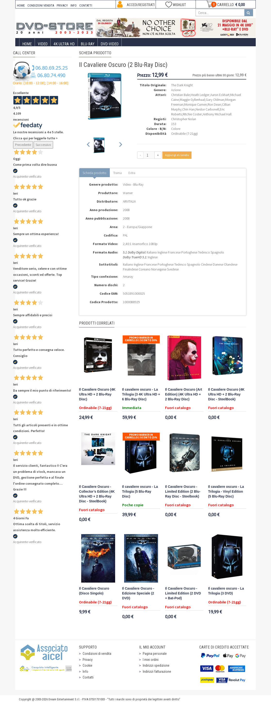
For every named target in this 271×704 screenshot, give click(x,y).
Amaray (128, 276)
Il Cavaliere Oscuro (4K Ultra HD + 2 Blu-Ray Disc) (97, 394)
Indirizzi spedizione (156, 665)
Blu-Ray (88, 44)
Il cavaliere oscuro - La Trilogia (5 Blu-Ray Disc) (140, 491)
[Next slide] (120, 145)
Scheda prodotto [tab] (94, 173)
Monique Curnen (195, 104)
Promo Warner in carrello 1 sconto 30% (141, 339)
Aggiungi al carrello (177, 155)
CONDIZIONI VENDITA (40, 5)
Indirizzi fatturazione (157, 671)
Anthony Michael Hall (217, 114)
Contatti (88, 677)
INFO (74, 5)
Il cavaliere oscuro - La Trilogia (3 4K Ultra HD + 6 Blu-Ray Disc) (141, 394)
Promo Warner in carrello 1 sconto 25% (141, 436)
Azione (176, 90)
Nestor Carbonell (207, 109)
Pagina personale (155, 654)
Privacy (88, 660)
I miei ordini (151, 660)
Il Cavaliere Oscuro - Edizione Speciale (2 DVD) (138, 593)
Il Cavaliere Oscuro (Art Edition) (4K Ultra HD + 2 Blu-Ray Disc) (183, 394)
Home (27, 44)
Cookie (87, 665)
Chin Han (188, 109)
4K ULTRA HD (64, 44)
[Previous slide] (88, 145)
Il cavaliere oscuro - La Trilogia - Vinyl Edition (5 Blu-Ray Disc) (226, 491)
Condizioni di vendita (97, 654)
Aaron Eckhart (219, 95)
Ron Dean (214, 104)
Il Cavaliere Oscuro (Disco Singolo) (94, 591)
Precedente (23, 144)
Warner (128, 193)
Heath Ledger (200, 95)
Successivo (43, 144)
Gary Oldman (215, 99)
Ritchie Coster (192, 114)
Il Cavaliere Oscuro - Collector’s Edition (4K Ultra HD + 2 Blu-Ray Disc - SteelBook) (97, 494)
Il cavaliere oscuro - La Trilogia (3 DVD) (226, 591)
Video (43, 44)
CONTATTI (85, 5)
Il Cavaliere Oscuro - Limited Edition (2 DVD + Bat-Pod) (183, 593)
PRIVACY (62, 5)
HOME (21, 5)
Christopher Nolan (183, 119)
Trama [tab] (117, 173)
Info (85, 671)
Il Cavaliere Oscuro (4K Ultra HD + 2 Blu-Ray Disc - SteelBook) (226, 394)
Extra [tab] (131, 173)
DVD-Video (110, 44)
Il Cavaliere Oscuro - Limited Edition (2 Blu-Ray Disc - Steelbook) (182, 491)
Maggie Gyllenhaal (192, 99)
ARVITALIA (129, 201)
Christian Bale (180, 95)
